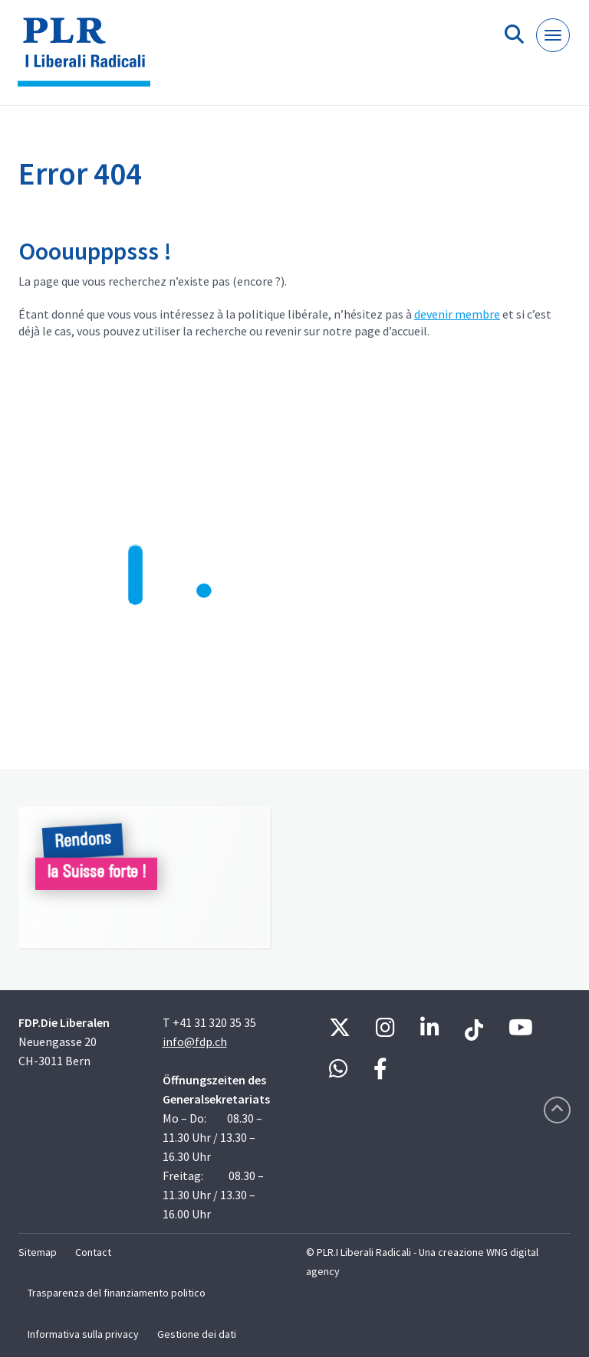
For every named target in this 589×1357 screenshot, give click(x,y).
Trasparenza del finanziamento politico (117, 1293)
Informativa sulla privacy (83, 1334)
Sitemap (37, 1252)
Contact (93, 1252)
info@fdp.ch (195, 1041)
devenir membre (457, 314)
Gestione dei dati (196, 1334)
